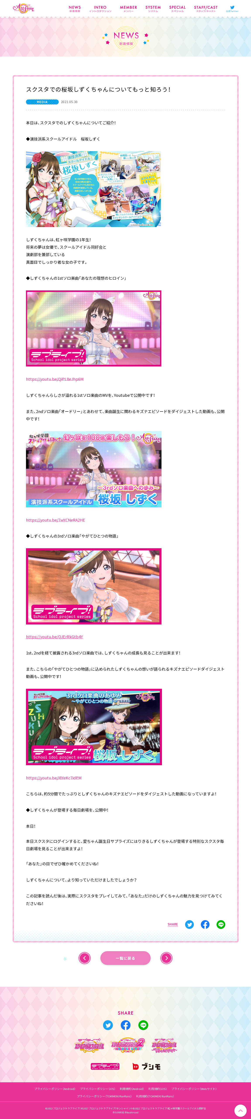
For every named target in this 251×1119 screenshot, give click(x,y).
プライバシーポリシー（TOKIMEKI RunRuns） (104, 1096)
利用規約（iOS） (157, 1089)
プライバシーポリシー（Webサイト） (194, 1089)
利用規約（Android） (132, 1089)
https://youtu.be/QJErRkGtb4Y (54, 637)
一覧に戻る (125, 958)
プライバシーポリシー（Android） (55, 1089)
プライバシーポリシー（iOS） (97, 1089)
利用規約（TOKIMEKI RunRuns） (155, 1096)
